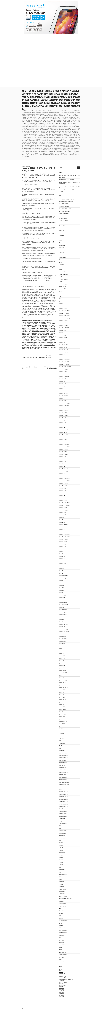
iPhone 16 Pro (62, 497)
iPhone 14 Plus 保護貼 (63, 429)
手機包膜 (61, 850)
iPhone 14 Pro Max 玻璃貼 (64, 446)
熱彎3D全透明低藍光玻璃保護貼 (65, 898)
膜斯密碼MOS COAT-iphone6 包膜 (66, 979)
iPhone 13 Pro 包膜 (63, 412)
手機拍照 (61, 855)
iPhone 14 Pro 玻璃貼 (63, 454)
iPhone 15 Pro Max (63, 476)
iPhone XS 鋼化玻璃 (63, 641)
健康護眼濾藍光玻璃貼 (63, 804)
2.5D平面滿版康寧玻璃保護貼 (65, 208)
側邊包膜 (61, 808)
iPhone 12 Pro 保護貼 (63, 369)
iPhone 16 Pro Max (63, 500)
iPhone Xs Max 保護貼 (63, 624)
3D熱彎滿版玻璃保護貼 (64, 220)
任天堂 (60, 745)
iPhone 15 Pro (62, 473)
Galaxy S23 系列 (62, 250)
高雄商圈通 (61, 989)
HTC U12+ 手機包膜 (63, 288)
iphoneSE (61, 711)
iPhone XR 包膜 (62, 612)
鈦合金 (60, 947)
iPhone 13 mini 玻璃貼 (63, 395)
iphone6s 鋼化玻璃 (63, 672)
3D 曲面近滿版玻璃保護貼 (64, 211)
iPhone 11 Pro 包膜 (63, 322)
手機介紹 (49, 355)
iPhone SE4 (61, 590)
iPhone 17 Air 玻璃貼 (63, 527)
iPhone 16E (61, 517)
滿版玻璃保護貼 (62, 889)
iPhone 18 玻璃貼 (62, 565)
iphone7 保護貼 (62, 692)
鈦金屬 (60, 949)
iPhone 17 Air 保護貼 (63, 524)
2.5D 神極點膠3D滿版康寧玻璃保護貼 (66, 199)
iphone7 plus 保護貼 (63, 680)
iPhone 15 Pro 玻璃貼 (63, 485)
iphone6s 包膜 (62, 667)
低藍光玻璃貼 (62, 765)
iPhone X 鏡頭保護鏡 (63, 604)
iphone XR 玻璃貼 (62, 976)
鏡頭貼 (60, 959)
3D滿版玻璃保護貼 (63, 218)
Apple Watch (61, 237)
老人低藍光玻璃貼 (63, 920)
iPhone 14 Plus (62, 427)
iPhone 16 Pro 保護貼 (63, 507)
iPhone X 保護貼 (62, 595)
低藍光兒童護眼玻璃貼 (63, 757)
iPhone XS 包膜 (62, 636)
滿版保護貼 (61, 886)
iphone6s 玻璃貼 (62, 670)
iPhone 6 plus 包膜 (63, 578)
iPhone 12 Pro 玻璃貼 (63, 373)
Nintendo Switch (62, 731)
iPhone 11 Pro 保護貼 (63, 320)
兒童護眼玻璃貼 (62, 818)
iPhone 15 (61, 463)
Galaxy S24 (61, 252)
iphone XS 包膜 (62, 985)
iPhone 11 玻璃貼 (62, 335)
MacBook (61, 728)
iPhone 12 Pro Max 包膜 (64, 361)
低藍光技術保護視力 (63, 760)
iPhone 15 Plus (62, 466)
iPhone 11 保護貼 (62, 330)
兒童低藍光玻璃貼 (63, 813)
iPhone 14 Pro (62, 437)
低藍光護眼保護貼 (63, 777)
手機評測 (61, 859)
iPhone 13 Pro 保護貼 (63, 410)
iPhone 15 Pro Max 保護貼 (64, 478)
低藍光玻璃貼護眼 (63, 767)
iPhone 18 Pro (62, 558)
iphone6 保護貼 (62, 653)
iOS (60, 296)
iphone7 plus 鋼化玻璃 (63, 687)
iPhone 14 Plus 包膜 (63, 432)
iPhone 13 (61, 388)
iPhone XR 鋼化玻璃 (63, 616)
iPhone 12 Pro (62, 354)
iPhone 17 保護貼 (62, 544)
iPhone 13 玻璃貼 (62, 422)
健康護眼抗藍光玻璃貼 (63, 799)
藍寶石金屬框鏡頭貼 (63, 932)
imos (60, 293)
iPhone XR (32, 355)
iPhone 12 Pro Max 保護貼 (64, 359)
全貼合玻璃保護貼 (63, 823)
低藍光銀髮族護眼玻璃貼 (64, 784)
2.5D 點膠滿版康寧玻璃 (64, 206)
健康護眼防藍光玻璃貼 (63, 806)
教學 (60, 876)
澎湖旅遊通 (61, 996)
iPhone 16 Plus (62, 495)
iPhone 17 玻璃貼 (62, 546)
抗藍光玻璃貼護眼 (63, 874)
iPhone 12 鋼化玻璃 (63, 386)
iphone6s (61, 663)
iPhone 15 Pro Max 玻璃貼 (64, 480)
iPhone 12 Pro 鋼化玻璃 (64, 376)
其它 (60, 825)
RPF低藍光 (61, 733)
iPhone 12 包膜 (62, 381)
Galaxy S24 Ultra (62, 254)
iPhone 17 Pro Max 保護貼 (64, 534)
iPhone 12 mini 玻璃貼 (63, 349)
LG (59, 726)
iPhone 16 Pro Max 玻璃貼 (64, 505)
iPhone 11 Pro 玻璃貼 (63, 325)
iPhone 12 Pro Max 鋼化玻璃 (65, 366)
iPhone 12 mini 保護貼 (63, 344)
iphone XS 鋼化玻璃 (63, 982)
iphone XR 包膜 (62, 974)
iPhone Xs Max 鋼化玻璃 (64, 631)
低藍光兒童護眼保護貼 (63, 755)
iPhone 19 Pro (62, 570)
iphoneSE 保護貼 (62, 714)
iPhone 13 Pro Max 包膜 (64, 405)
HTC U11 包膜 (62, 271)
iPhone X (61, 592)
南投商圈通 (61, 995)
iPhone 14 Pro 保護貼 (63, 449)
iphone (27, 355)
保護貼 (60, 789)
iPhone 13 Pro (62, 398)
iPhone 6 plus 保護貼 (63, 575)
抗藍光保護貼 (62, 869)
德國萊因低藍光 (62, 833)
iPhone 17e (61, 548)
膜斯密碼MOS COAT (63, 969)
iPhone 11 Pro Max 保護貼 (64, 310)
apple (24, 355)
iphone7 (61, 675)
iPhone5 (61, 646)
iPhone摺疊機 (62, 723)
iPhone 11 (61, 303)
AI (59, 228)
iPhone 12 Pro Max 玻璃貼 (64, 364)
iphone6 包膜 (62, 655)
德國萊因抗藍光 (62, 835)
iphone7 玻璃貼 (62, 697)
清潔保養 (61, 884)
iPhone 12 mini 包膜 (63, 347)
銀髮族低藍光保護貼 (63, 952)
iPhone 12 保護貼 (62, 378)
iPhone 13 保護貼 (62, 417)
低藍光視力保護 (62, 774)
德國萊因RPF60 (62, 830)
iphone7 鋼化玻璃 (62, 699)
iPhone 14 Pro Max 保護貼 (64, 442)
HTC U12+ (61, 281)
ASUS (60, 240)
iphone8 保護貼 (62, 702)
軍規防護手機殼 (62, 944)
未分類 (60, 879)
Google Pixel (61, 264)
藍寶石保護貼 (62, 927)
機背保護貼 (61, 881)
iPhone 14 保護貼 (62, 456)
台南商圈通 (61, 990)
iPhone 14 (61, 425)
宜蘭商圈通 (61, 993)
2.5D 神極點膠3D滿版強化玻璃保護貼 (66, 201)
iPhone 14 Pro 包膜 (63, 451)
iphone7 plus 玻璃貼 (63, 685)
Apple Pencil (61, 235)
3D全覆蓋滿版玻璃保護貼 (64, 213)
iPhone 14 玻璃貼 (62, 461)
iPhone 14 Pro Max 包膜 (64, 444)
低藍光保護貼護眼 (63, 753)
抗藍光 (60, 867)
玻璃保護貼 (61, 901)
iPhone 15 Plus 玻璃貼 (63, 471)
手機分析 (61, 847)
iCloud (60, 291)
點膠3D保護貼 (62, 961)
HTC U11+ (61, 276)
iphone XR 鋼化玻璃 (63, 973)
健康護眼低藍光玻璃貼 (63, 794)
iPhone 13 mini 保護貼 (63, 393)
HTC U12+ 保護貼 (63, 284)
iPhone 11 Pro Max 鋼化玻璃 (65, 318)
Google (60, 262)
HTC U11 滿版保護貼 (63, 274)
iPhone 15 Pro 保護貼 (63, 483)
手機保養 (61, 845)
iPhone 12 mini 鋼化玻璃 (64, 352)
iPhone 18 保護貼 (62, 563)
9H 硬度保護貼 (62, 225)
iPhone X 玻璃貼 (62, 599)
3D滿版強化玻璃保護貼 (64, 216)
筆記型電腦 (61, 910)
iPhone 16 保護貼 (62, 512)
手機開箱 (61, 864)
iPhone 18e (61, 568)
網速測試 (61, 918)
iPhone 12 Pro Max (63, 356)
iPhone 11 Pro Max (63, 308)
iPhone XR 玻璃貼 (63, 614)
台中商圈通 (61, 988)
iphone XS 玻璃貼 (62, 983)
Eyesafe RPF (62, 247)
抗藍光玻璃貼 (62, 872)
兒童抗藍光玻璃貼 (63, 816)
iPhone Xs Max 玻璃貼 (63, 629)
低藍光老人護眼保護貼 (63, 769)
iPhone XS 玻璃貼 (63, 638)
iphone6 (61, 648)
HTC (60, 267)
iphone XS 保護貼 (62, 986)
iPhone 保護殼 (62, 643)
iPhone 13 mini (62, 391)
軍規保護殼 (61, 942)
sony (60, 736)
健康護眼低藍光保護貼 (63, 791)
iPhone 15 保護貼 (62, 488)
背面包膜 (61, 923)
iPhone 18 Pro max (63, 561)
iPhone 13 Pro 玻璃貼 (63, 415)
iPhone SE (61, 587)
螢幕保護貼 (61, 940)
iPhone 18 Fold (62, 556)
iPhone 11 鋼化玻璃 (63, 337)
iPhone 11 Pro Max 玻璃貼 (64, 315)
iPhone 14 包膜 (62, 458)
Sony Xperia (61, 738)
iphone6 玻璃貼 (62, 658)
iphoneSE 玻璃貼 (62, 718)
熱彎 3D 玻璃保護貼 (63, 896)
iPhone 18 (61, 551)
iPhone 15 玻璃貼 (62, 490)
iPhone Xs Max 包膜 (63, 626)
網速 (60, 915)
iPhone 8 (61, 580)
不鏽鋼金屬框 (62, 743)
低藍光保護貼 (62, 750)
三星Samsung (62, 740)
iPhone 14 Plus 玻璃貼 (63, 434)
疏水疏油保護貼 (62, 906)
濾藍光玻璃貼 (62, 893)
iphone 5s (61, 573)
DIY (60, 242)
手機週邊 (61, 862)
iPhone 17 (61, 519)
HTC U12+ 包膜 (62, 286)
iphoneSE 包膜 (62, 716)
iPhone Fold (61, 585)
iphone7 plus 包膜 (62, 682)
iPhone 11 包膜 (62, 332)
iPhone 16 (61, 493)
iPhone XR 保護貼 (63, 609)
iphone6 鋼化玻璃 (62, 660)
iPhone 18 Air (62, 553)
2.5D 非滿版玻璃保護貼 (64, 203)
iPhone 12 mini (62, 342)
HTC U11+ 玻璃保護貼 (63, 279)
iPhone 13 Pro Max (63, 400)
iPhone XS (39, 175)
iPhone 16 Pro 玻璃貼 (63, 510)
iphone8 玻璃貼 (62, 706)
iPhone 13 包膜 (62, 420)
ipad (60, 298)
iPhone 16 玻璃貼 (62, 514)
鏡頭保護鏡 (61, 957)
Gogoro (60, 259)
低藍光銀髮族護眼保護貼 (64, 782)
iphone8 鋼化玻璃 (62, 709)
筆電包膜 (61, 913)
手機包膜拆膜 (62, 852)
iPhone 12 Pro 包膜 (63, 371)
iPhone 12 (61, 339)
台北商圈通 (61, 992)
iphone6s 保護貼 (62, 665)
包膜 (60, 828)
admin (28, 166)
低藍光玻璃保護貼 (63, 762)
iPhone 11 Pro (62, 305)
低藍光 (60, 748)
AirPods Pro (61, 230)
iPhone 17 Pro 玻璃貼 (63, 541)
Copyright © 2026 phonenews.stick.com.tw (29, 1008)
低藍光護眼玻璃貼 (63, 779)
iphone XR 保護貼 (62, 977)
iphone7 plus (61, 677)
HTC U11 (61, 269)
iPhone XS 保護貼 (63, 633)
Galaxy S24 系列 (62, 257)
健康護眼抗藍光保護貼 (63, 796)
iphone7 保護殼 (62, 689)
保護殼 (60, 787)
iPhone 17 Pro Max (63, 531)
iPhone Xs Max (45, 312)
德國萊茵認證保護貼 (63, 838)
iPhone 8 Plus (62, 582)
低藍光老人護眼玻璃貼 (63, 772)
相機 (60, 908)
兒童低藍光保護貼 (63, 811)
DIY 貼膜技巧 (62, 245)
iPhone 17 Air (62, 522)
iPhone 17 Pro (62, 529)
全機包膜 (61, 821)
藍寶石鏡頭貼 (62, 935)
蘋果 (60, 937)
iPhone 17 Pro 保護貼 (63, 539)
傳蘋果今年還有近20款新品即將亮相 (67, 179)
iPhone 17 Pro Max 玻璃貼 (64, 536)
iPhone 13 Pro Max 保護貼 (64, 403)
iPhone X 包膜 (62, 597)
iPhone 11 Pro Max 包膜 (64, 313)
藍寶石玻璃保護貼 (63, 930)
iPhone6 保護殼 (62, 650)
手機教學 (61, 857)
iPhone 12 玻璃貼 (62, 383)
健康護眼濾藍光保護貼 (63, 801)
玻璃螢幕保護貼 (62, 903)
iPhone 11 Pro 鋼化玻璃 (64, 327)
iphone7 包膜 (62, 694)
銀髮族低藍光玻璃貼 (63, 954)
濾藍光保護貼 (62, 891)
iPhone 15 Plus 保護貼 (63, 468)
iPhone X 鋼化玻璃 (63, 602)
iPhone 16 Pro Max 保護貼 (64, 502)
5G (59, 223)
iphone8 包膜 (62, 704)
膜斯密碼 (61, 925)
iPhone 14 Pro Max (63, 439)
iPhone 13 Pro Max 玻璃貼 (64, 407)
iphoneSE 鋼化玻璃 (63, 721)
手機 (46, 355)
